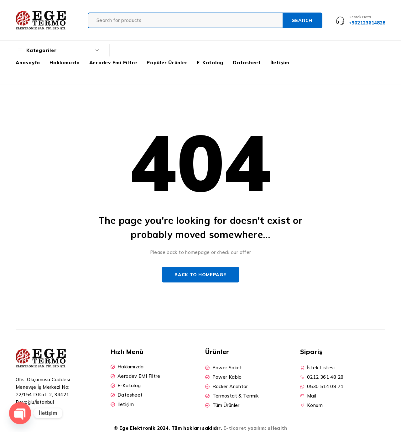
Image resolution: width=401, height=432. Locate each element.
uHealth (277, 428)
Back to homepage (200, 274)
